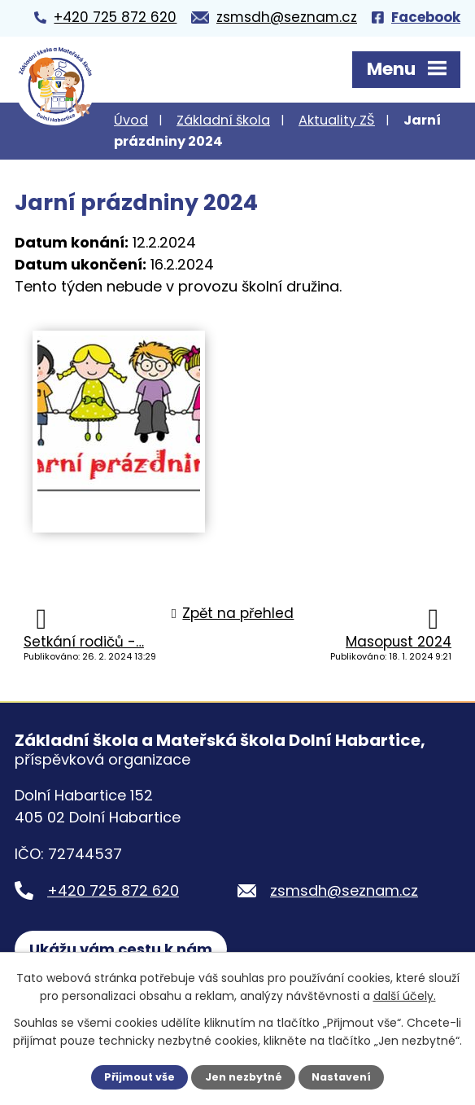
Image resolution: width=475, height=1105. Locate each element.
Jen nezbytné (243, 1077)
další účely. (404, 996)
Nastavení (341, 1077)
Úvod (131, 120)
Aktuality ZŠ (337, 120)
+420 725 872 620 (113, 890)
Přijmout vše (139, 1077)
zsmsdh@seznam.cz (344, 890)
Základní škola (223, 120)
